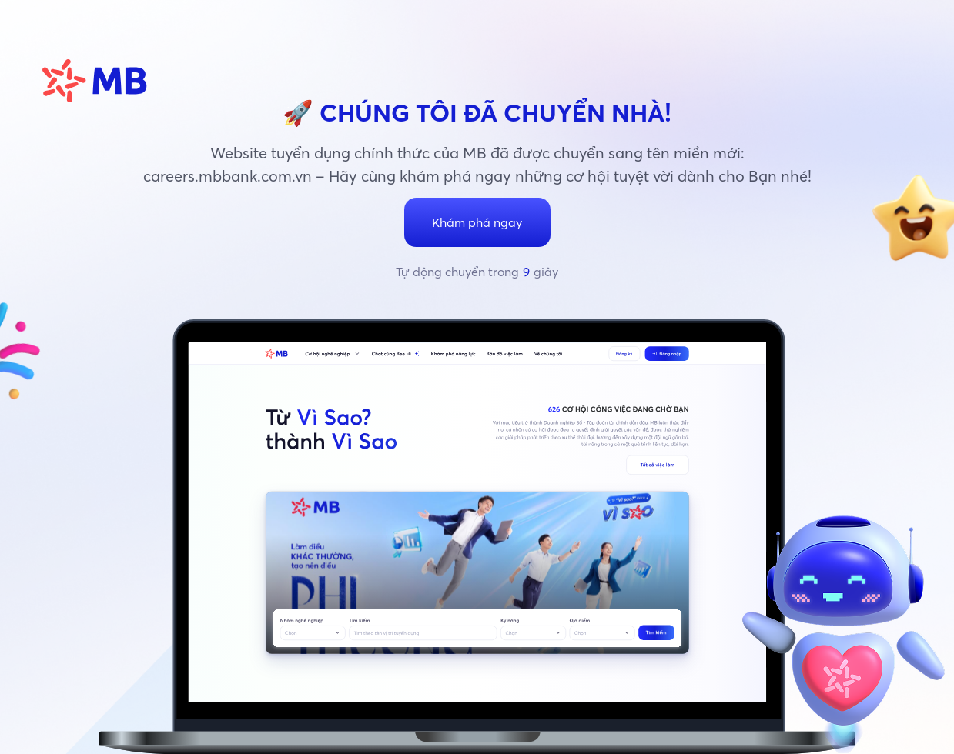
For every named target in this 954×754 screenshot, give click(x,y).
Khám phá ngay (477, 222)
